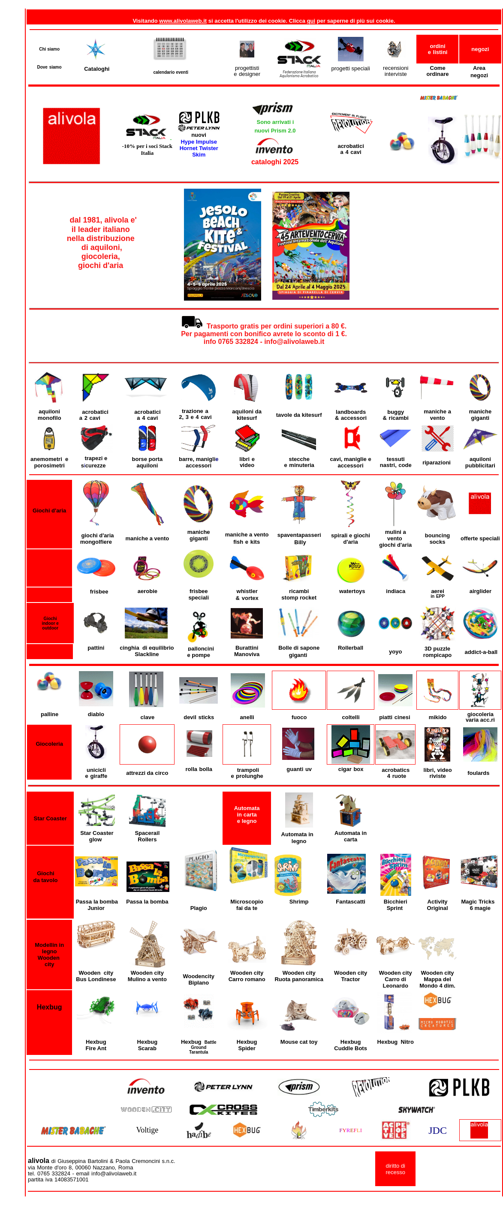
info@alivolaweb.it (161, 1173)
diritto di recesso (395, 1169)
